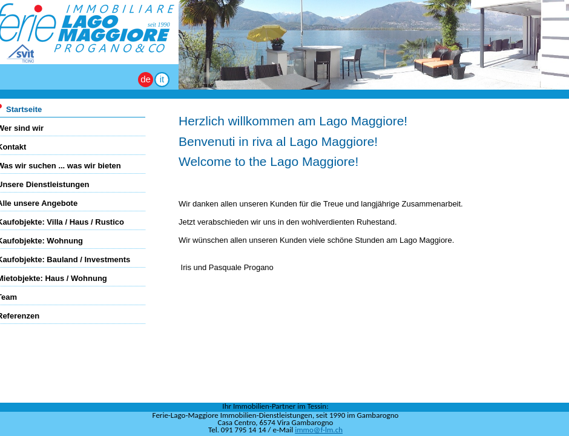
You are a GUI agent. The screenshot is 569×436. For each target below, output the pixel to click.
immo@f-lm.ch (319, 429)
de (145, 79)
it (162, 79)
